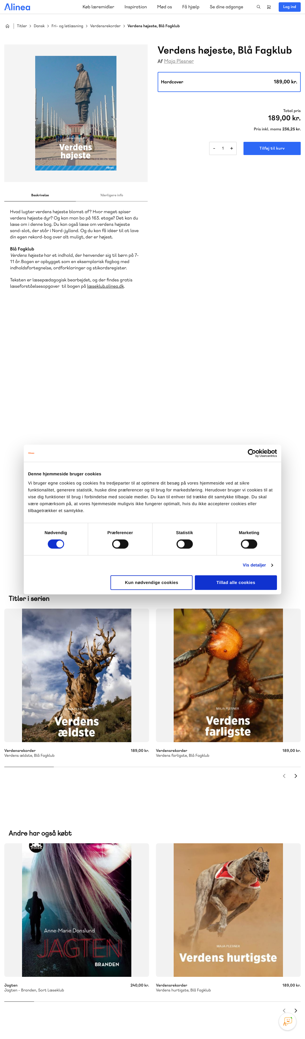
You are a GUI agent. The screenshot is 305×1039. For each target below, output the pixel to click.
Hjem (7, 26)
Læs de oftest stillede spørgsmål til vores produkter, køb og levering (68, 973)
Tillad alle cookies (236, 582)
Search (258, 7)
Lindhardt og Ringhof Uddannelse (75, 865)
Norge (125, 872)
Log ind (289, 6)
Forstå (65, 879)
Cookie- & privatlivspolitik (208, 1022)
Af (160, 61)
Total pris (292, 110)
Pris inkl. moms (267, 129)
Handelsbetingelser (248, 1022)
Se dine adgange (226, 7)
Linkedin (287, 996)
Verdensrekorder (105, 26)
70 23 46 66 (39, 928)
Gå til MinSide (185, 909)
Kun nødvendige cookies (151, 582)
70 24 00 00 (194, 963)
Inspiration (135, 7)
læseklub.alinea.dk (105, 286)
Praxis (68, 872)
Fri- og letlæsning (67, 26)
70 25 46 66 (194, 829)
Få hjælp (190, 7)
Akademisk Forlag (42, 872)
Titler (22, 26)
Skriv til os (192, 841)
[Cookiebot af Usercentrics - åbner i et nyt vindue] (252, 453)
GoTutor (85, 872)
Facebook (260, 996)
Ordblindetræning (32, 879)
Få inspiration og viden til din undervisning (211, 872)
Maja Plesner (179, 61)
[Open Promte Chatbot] (287, 1021)
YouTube (273, 996)
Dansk (39, 26)
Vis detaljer (254, 565)
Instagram (246, 996)
